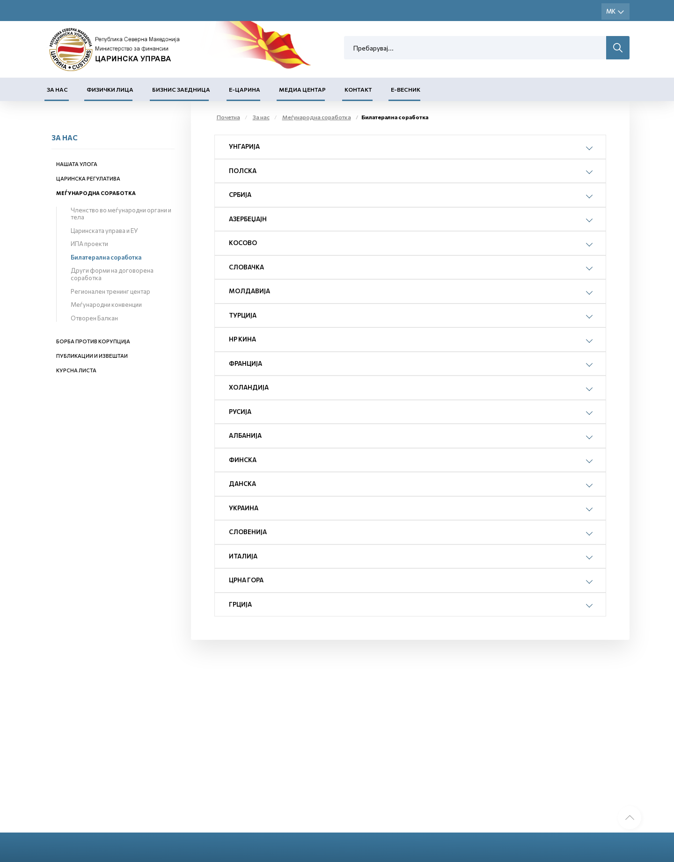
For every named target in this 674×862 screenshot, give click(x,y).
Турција (242, 315)
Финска (242, 460)
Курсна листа (76, 370)
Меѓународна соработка (96, 193)
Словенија (248, 532)
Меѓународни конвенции (106, 304)
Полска (242, 170)
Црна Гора (246, 580)
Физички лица (110, 89)
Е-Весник (405, 89)
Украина (243, 508)
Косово (243, 242)
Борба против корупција (93, 341)
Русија (240, 411)
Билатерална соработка (106, 257)
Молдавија (249, 291)
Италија (243, 556)
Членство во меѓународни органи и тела (121, 213)
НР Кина (242, 339)
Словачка (246, 267)
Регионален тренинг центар (110, 291)
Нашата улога (76, 164)
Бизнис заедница (181, 89)
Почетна (228, 117)
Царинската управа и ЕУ (104, 230)
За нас (57, 89)
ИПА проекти (89, 243)
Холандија (249, 387)
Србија (240, 194)
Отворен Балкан (94, 318)
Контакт (358, 89)
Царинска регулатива (88, 178)
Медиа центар (302, 89)
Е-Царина (244, 89)
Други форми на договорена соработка (112, 274)
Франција (245, 363)
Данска (242, 483)
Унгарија (244, 146)
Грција (240, 604)
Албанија (245, 435)
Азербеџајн (248, 219)
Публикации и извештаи (92, 356)
